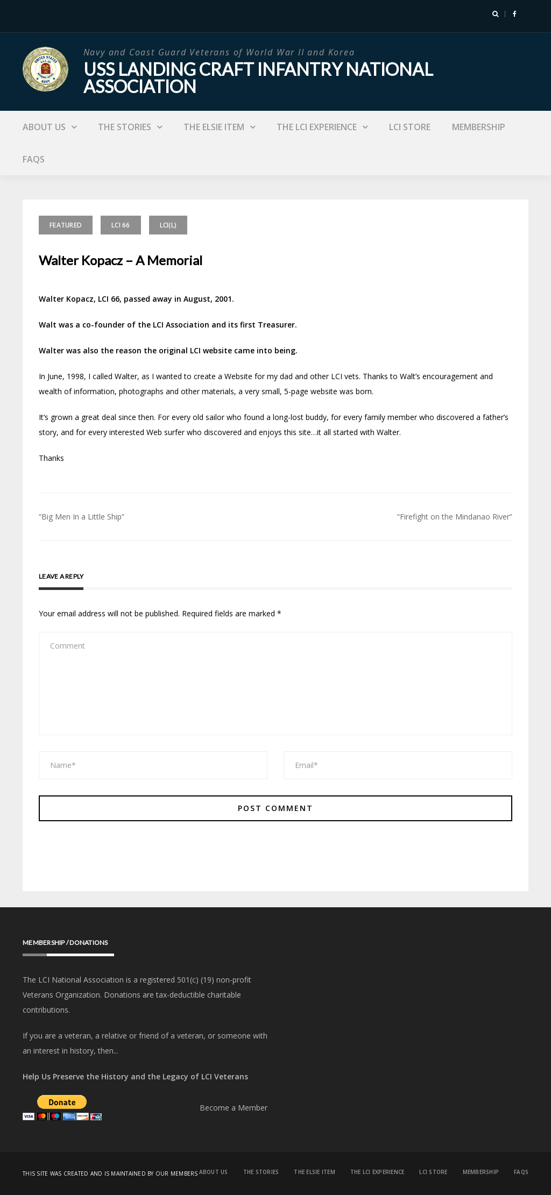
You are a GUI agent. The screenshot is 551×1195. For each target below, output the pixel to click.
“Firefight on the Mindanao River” (454, 516)
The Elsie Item (213, 127)
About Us (44, 127)
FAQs (34, 159)
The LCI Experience (317, 127)
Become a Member (233, 1107)
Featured (66, 225)
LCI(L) (168, 225)
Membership (478, 127)
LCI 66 (120, 225)
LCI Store (409, 127)
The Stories (124, 127)
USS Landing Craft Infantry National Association (258, 78)
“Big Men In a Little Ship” (81, 516)
